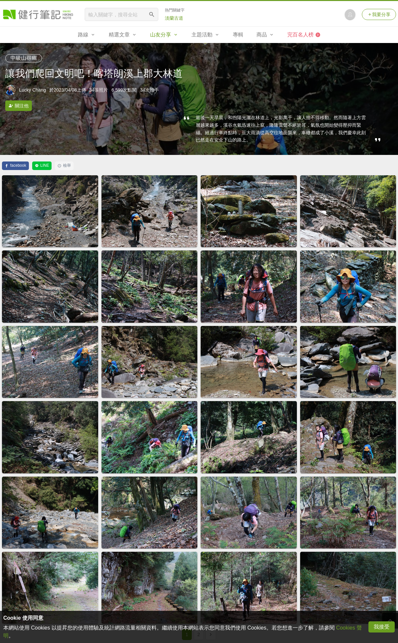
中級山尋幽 (24, 58)
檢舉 (64, 165)
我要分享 (378, 14)
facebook (15, 165)
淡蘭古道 (174, 18)
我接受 (381, 627)
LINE (42, 165)
